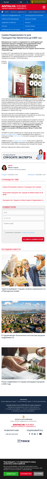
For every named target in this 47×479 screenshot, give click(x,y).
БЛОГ (7, 12)
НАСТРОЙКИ (38, 474)
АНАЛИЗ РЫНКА (30, 26)
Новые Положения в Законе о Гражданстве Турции (22, 187)
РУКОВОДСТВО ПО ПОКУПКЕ (34, 15)
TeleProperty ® (17, 136)
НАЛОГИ (27, 22)
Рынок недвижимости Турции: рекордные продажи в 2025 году (23, 383)
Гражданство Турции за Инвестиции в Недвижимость (23, 200)
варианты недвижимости (9, 134)
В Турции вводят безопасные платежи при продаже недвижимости (23, 336)
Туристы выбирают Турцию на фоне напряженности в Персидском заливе (23, 290)
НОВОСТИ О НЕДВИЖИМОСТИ (11, 15)
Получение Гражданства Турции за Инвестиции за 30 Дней (23, 193)
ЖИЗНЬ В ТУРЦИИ (30, 19)
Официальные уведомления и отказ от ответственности (23, 407)
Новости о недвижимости (18, 12)
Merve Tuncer (13, 167)
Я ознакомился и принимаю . (19, 232)
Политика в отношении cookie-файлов (23, 411)
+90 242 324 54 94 (11, 434)
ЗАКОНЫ (4, 26)
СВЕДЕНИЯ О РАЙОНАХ (9, 22)
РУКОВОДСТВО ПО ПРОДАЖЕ (11, 30)
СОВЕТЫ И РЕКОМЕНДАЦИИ (10, 19)
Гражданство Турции (19, 141)
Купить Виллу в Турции (24, 401)
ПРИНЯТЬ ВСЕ (11, 474)
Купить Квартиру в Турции (8, 401)
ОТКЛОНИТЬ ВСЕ (26, 474)
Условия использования (13, 409)
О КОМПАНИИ (29, 30)
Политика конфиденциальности (31, 409)
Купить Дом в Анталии (39, 401)
